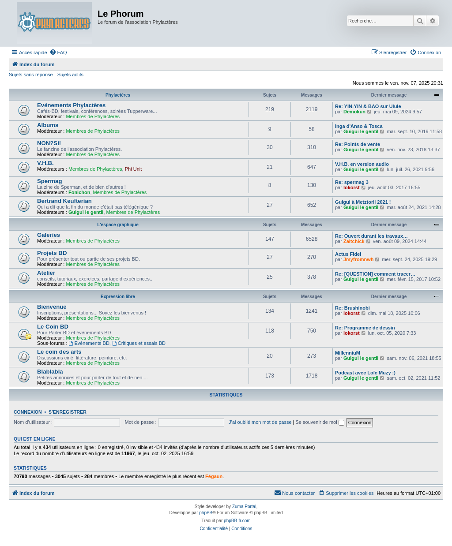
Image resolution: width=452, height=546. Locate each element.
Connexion (28, 412)
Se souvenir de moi (320, 422)
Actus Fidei (348, 254)
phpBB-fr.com (237, 520)
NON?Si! (49, 143)
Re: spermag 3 (352, 182)
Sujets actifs (70, 74)
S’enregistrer (68, 412)
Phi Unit (133, 169)
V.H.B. (45, 163)
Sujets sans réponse (31, 74)
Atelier (46, 272)
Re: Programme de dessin (365, 327)
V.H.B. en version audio (362, 164)
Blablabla (50, 371)
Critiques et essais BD (139, 343)
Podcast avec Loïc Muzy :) (365, 372)
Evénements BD (89, 343)
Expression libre (118, 296)
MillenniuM (347, 352)
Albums (47, 125)
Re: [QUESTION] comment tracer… (375, 274)
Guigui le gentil (360, 131)
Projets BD (52, 253)
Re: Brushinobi (352, 307)
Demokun (354, 111)
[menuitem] (58, 52)
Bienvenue (52, 306)
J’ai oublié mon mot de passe (260, 422)
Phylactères (117, 95)
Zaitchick (354, 241)
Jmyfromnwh (358, 259)
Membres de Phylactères (93, 116)
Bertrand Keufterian (64, 201)
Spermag (49, 181)
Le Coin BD (52, 326)
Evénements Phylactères (71, 105)
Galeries (48, 235)
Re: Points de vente (357, 144)
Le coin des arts (59, 351)
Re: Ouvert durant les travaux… (371, 236)
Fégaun (213, 476)
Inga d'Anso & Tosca (359, 126)
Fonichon (79, 192)
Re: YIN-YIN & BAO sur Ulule (368, 106)
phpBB (205, 512)
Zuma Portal (244, 506)
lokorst (351, 187)
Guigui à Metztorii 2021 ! (363, 202)
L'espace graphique (118, 224)
